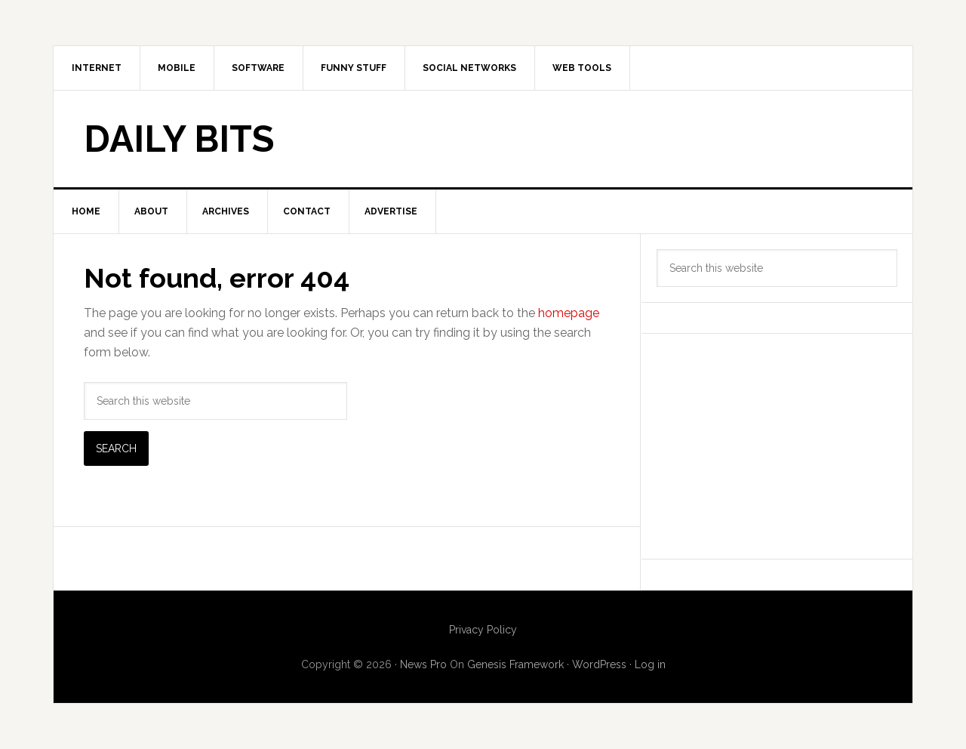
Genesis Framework (515, 664)
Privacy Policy (483, 630)
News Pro (423, 664)
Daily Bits (179, 139)
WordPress (599, 664)
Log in (650, 664)
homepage (568, 313)
